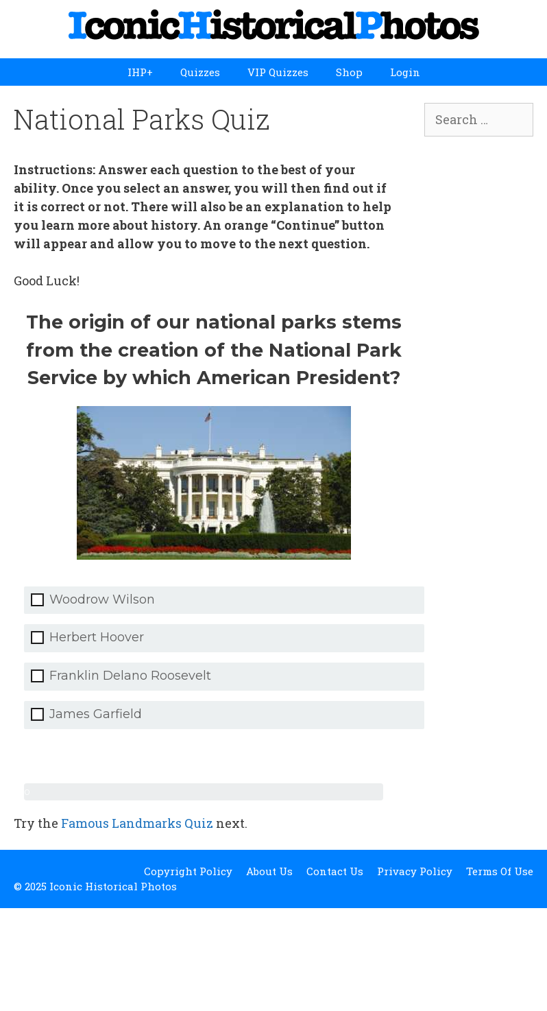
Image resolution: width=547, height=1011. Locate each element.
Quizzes (200, 72)
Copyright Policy (188, 871)
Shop (349, 72)
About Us (269, 871)
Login (405, 72)
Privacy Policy (414, 871)
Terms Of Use (499, 871)
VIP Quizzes (277, 72)
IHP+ (140, 72)
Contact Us (334, 871)
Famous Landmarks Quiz (137, 823)
